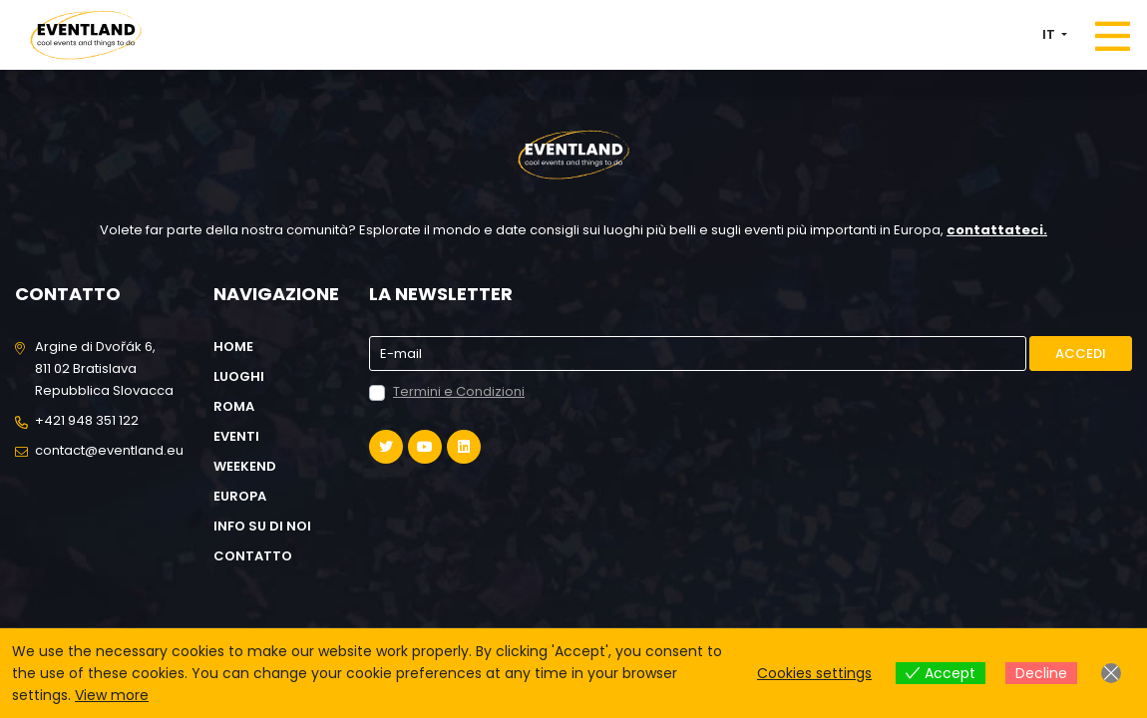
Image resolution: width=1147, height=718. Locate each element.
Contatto (252, 555)
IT (1050, 34)
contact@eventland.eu (109, 450)
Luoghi (238, 376)
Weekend (244, 466)
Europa (239, 496)
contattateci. (997, 229)
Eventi (236, 436)
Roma (233, 406)
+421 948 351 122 (87, 420)
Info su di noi (262, 526)
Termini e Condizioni (459, 391)
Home (233, 346)
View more (112, 695)
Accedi (1080, 353)
